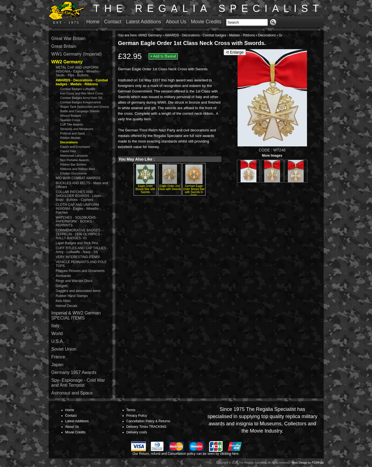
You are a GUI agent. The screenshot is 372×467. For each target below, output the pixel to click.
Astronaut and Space (72, 393)
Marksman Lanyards (74, 155)
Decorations (267, 35)
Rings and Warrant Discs (74, 281)
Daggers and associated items (78, 291)
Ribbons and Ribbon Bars (77, 169)
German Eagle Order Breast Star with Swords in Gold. (194, 190)
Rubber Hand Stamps (72, 296)
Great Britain (63, 46)
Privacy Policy (136, 416)
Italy (55, 325)
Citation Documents (73, 173)
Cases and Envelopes (75, 146)
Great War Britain (68, 38)
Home (93, 21)
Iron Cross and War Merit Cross (81, 93)
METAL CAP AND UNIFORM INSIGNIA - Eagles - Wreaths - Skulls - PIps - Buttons (78, 71)
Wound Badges (70, 115)
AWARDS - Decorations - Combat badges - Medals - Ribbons (209, 35)
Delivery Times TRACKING (146, 427)
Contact (112, 21)
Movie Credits (206, 21)
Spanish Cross (70, 120)
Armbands (63, 276)
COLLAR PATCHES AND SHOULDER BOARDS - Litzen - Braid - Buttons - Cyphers (79, 196)
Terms (131, 410)
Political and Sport (72, 133)
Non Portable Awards (74, 160)
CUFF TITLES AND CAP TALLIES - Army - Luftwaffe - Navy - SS (82, 250)
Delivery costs (136, 432)
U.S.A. (57, 341)
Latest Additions (143, 21)
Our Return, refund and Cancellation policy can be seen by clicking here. (186, 454)
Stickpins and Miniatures (76, 129)
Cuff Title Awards (71, 124)
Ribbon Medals (70, 137)
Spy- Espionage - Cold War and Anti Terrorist (78, 383)
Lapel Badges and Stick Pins (77, 243)
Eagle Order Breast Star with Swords (145, 189)
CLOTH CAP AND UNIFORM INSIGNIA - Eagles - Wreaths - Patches (78, 208)
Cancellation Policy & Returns (148, 421)
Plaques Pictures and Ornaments (80, 271)
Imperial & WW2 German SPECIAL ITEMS (76, 315)
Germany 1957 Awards (73, 372)
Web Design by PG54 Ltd (308, 462)
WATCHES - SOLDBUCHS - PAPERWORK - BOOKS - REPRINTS (77, 221)
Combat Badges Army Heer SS (81, 97)
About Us (176, 21)
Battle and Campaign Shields (80, 111)
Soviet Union (64, 349)
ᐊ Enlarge (235, 52)
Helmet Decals (67, 306)
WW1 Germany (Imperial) (76, 54)
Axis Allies (63, 301)
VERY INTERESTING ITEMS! (78, 257)
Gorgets (62, 286)
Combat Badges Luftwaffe (77, 89)
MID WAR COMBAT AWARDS (78, 178)
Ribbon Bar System (73, 164)
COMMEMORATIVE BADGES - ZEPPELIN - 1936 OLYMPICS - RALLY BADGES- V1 (79, 234)
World (57, 333)
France (58, 356)
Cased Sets (68, 151)
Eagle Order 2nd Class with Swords (169, 187)
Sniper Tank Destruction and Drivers (84, 106)
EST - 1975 (66, 12)
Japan (57, 364)
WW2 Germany (150, 35)
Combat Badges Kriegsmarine (80, 102)
